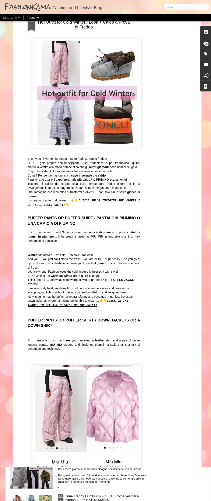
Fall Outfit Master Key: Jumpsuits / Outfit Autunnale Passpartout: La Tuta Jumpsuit (104, 401)
